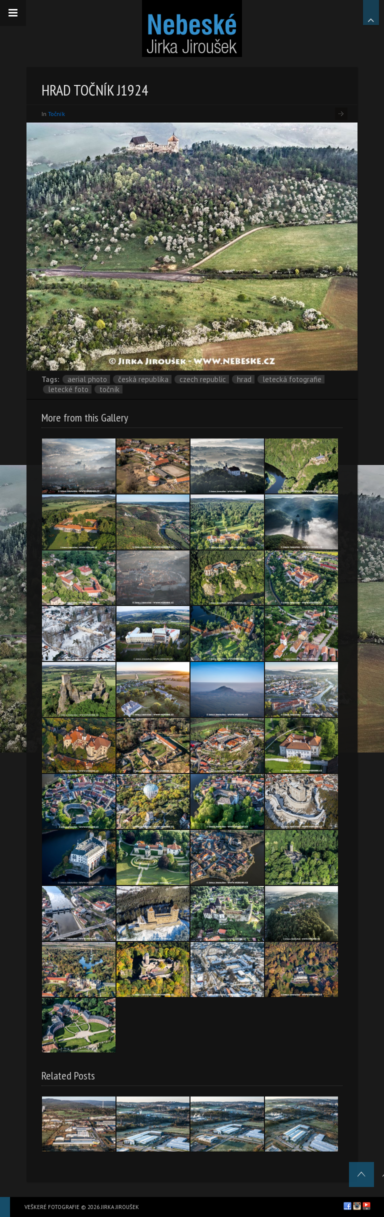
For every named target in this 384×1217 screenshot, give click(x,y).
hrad (244, 379)
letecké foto (68, 389)
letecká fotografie (292, 379)
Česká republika (143, 379)
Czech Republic (203, 379)
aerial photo (87, 379)
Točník (56, 114)
